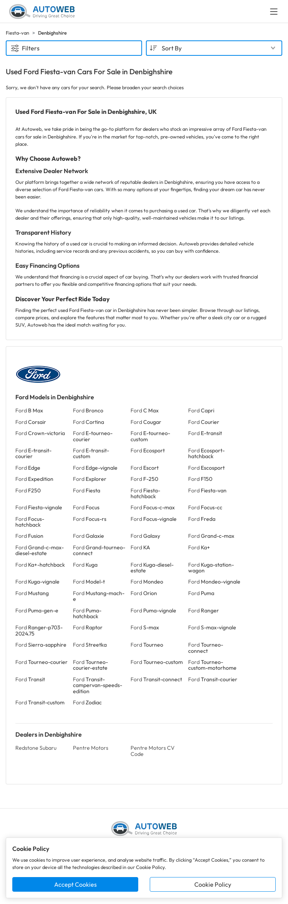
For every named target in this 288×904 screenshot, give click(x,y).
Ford (29, 410)
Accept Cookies (75, 884)
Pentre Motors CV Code (153, 750)
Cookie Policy (212, 884)
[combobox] (214, 48)
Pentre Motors (90, 747)
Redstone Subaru (35, 747)
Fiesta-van (17, 33)
